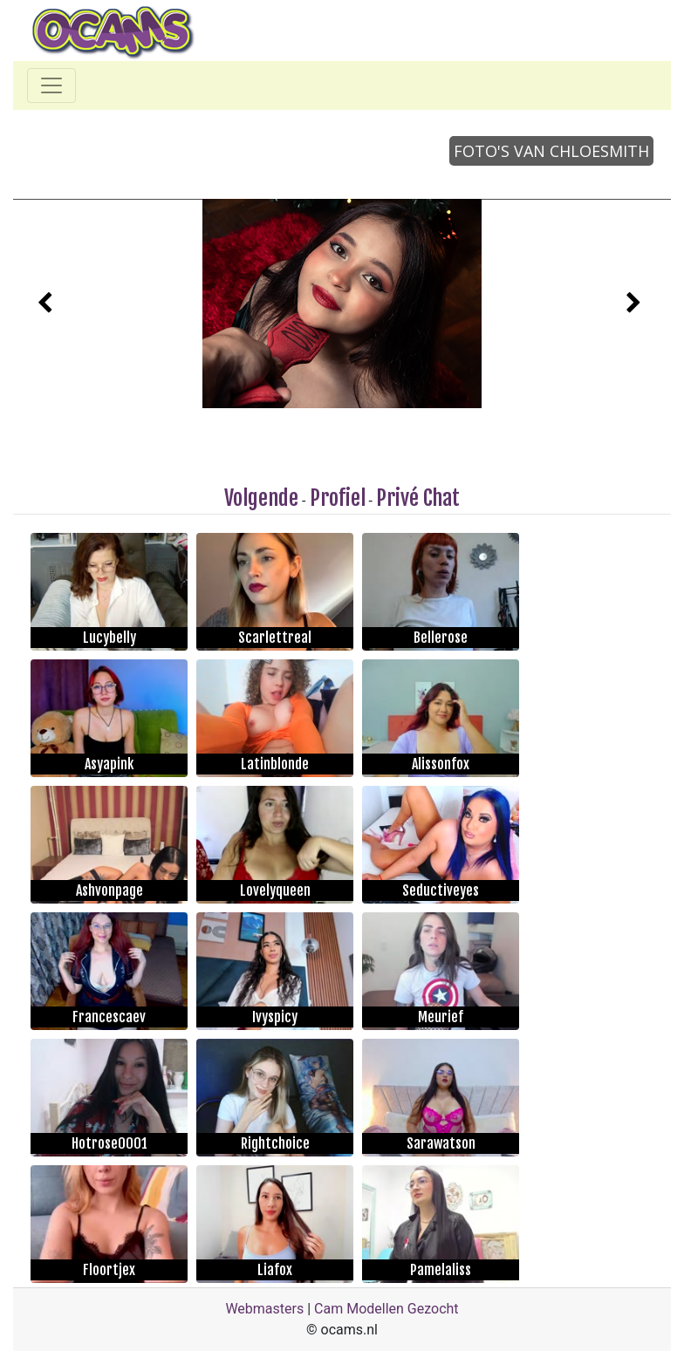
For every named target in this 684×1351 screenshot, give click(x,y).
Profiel (338, 498)
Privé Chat (418, 498)
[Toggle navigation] (51, 85)
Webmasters (264, 1308)
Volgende (261, 498)
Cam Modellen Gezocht (386, 1308)
